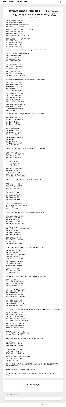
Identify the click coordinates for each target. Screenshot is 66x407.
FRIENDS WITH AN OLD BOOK (15, 2)
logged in (31, 387)
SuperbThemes (46, 404)
